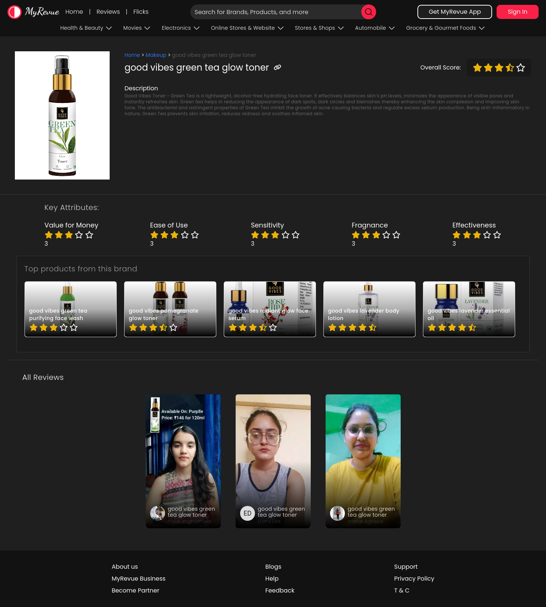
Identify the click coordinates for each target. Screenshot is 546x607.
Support (406, 566)
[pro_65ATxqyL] (270, 309)
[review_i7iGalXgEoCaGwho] (273, 461)
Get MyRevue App (455, 11)
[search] (368, 11)
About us (125, 566)
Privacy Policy (414, 578)
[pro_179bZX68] (71, 309)
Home (74, 11)
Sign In (517, 11)
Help (272, 578)
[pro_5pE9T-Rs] (369, 309)
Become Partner (135, 590)
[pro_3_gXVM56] (170, 309)
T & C (402, 590)
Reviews (108, 11)
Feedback (279, 590)
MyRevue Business (138, 578)
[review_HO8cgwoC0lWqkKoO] (183, 461)
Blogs (273, 566)
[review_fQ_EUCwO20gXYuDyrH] (363, 461)
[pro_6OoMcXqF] (469, 309)
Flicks (141, 11)
